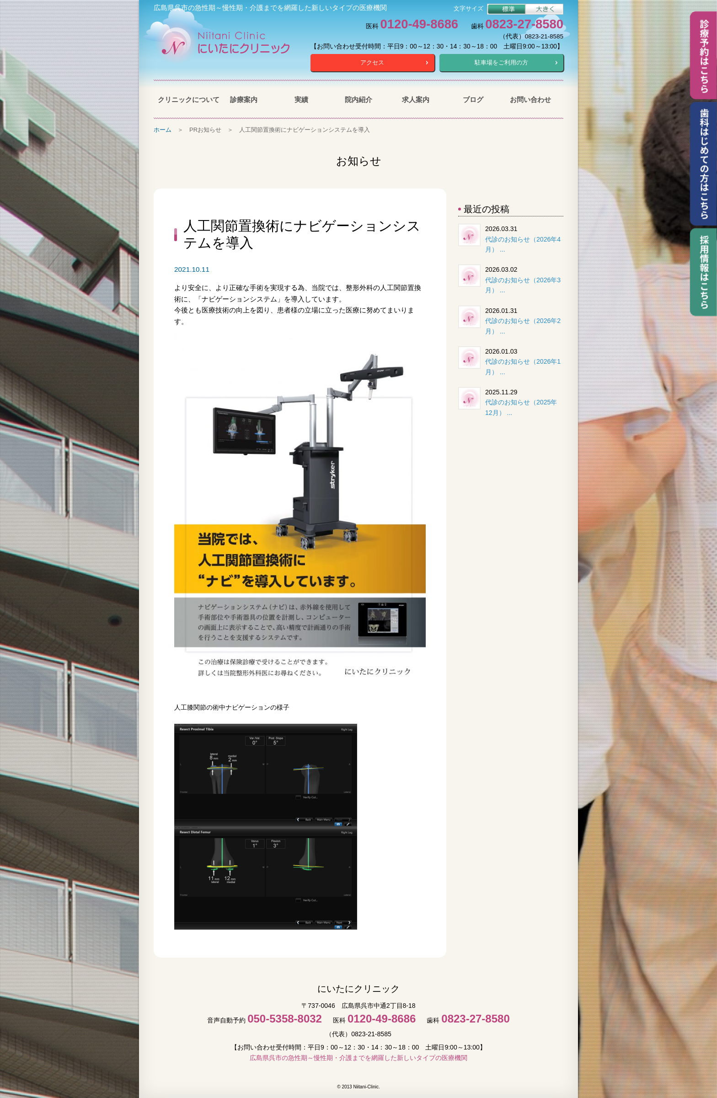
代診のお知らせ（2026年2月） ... (523, 326)
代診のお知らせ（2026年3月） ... (523, 285)
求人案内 (415, 99)
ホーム (162, 129)
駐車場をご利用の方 (501, 62)
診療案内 (243, 99)
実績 (301, 99)
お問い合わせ (530, 99)
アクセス (372, 62)
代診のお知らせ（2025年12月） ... (521, 407)
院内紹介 (358, 99)
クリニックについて (186, 99)
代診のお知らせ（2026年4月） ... (523, 244)
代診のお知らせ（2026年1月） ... (523, 367)
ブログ (473, 99)
